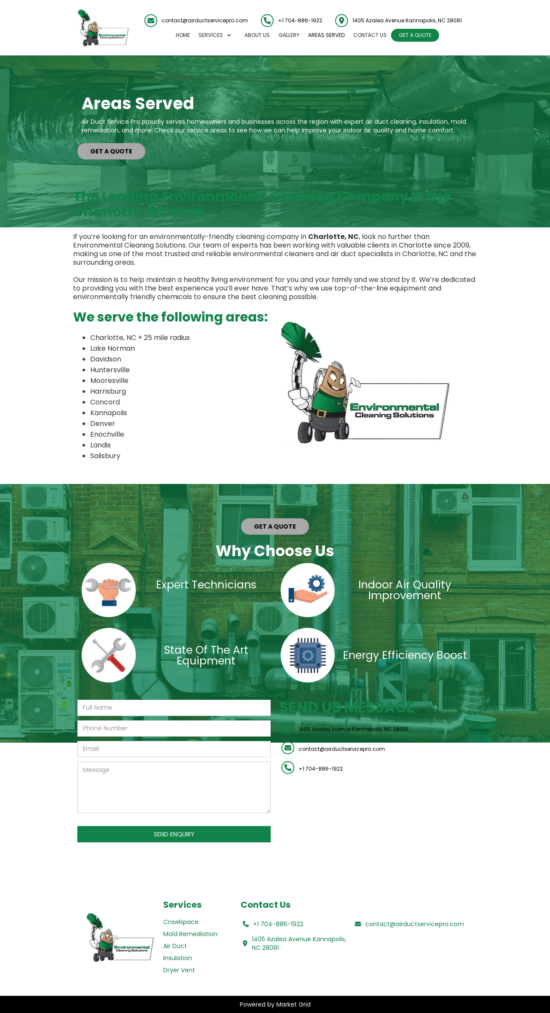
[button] (217, 35)
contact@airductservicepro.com (205, 20)
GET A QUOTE (415, 35)
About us (257, 35)
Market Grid (293, 1004)
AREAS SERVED (326, 35)
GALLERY (288, 35)
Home (183, 35)
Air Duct (175, 946)
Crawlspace (181, 922)
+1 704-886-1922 (300, 20)
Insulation (177, 958)
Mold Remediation (190, 934)
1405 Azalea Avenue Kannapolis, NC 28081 (353, 729)
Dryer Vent (179, 970)
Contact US (370, 35)
